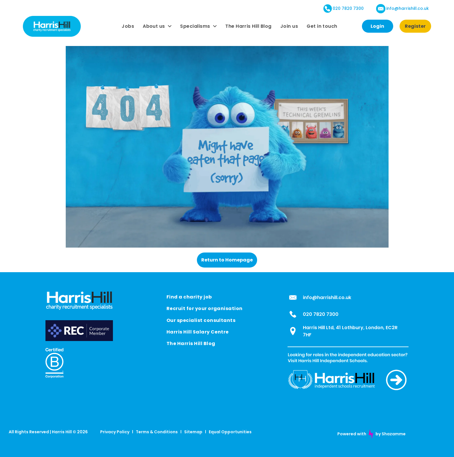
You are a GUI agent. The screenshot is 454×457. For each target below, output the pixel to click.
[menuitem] (127, 26)
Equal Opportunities (230, 432)
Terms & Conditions (157, 432)
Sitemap (193, 432)
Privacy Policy (114, 432)
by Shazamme (391, 434)
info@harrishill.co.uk (407, 8)
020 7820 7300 (348, 8)
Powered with (351, 434)
